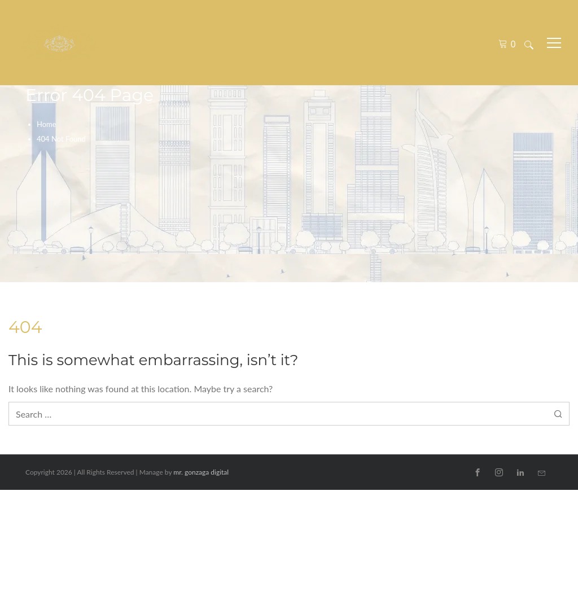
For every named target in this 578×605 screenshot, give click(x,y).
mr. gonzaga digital (201, 472)
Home (46, 124)
